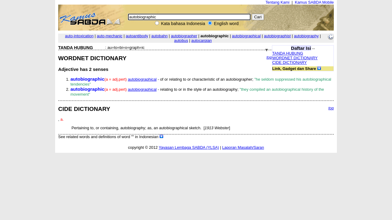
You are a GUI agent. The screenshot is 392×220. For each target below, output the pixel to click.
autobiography (306, 36)
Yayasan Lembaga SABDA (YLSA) (189, 147)
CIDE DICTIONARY (289, 62)
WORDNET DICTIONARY (295, 58)
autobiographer (184, 36)
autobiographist (277, 36)
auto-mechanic (110, 36)
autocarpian (201, 40)
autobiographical (246, 36)
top (269, 57)
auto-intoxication (79, 36)
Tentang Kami (277, 2)
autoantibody (137, 36)
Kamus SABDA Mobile (314, 2)
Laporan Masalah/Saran (243, 147)
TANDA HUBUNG (287, 53)
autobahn (159, 36)
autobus (181, 40)
